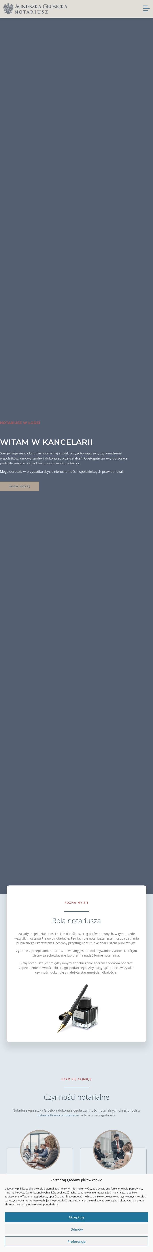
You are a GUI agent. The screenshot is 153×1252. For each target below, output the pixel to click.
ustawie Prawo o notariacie (58, 1115)
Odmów (76, 1229)
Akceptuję (76, 1217)
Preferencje (77, 1241)
